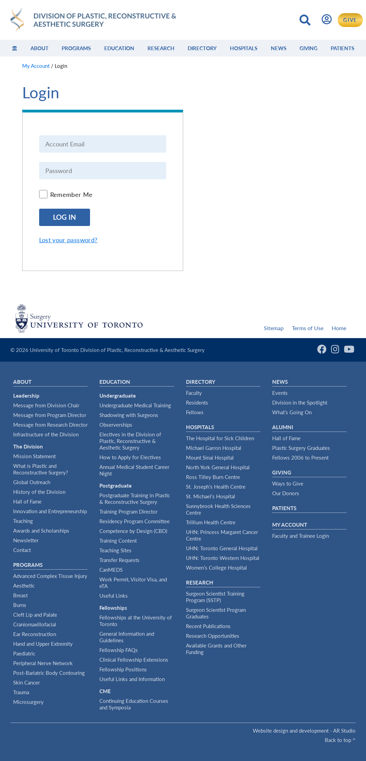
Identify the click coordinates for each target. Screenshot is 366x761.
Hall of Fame (27, 501)
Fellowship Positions (123, 669)
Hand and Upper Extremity (43, 644)
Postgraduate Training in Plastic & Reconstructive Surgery (134, 498)
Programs (76, 48)
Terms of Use (307, 328)
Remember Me (71, 194)
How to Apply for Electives (130, 457)
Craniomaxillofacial (34, 624)
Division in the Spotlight (299, 402)
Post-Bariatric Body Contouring (49, 673)
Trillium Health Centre (210, 522)
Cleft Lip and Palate (35, 614)
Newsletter (25, 540)
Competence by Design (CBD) (133, 531)
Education (119, 48)
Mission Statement (34, 456)
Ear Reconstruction (34, 634)
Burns (19, 605)
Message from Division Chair (46, 405)
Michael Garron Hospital (213, 448)
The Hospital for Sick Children (220, 438)
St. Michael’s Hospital (210, 496)
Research (161, 48)
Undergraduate (117, 395)
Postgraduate (115, 485)
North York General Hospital (218, 467)
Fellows (195, 412)
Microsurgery (28, 702)
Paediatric (24, 653)
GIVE (350, 20)
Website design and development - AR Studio (304, 730)
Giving (309, 48)
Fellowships (113, 608)
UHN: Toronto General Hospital (222, 548)
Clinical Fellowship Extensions (133, 659)
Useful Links (113, 595)
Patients (342, 48)
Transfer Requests (119, 560)
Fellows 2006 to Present (300, 457)
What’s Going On (292, 412)
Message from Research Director (50, 425)
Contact (22, 550)
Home (339, 328)
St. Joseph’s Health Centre (216, 486)
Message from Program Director (49, 415)
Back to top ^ (340, 740)
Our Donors (285, 493)
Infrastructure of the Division (46, 434)
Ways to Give (287, 483)
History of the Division (39, 492)
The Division (28, 446)
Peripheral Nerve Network (43, 663)
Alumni (282, 427)
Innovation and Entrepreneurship (50, 511)
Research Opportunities (212, 636)
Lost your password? (68, 240)
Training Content (118, 540)
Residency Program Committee (134, 521)
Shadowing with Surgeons (128, 415)
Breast (20, 595)
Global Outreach (31, 482)
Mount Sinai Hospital (210, 457)
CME (105, 691)
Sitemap (274, 328)
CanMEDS (111, 570)
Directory (202, 48)
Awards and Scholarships (41, 530)
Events (280, 393)
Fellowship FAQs (118, 650)
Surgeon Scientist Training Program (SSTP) (215, 596)
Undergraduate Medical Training (135, 405)
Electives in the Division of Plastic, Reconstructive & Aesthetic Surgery (130, 441)
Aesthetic (24, 585)
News (278, 48)
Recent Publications (208, 626)
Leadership (26, 395)
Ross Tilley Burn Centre (213, 477)
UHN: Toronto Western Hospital (222, 558)
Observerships (115, 425)
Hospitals (243, 48)
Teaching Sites (115, 550)
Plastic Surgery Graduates (301, 448)
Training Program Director (128, 511)
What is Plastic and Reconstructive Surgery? (40, 469)
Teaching (23, 521)
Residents (197, 402)
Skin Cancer (26, 682)
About (39, 48)
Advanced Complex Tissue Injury (50, 576)
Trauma (21, 692)
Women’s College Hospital (216, 567)
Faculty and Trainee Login (300, 536)
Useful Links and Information (132, 679)
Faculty (194, 393)
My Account (289, 525)
